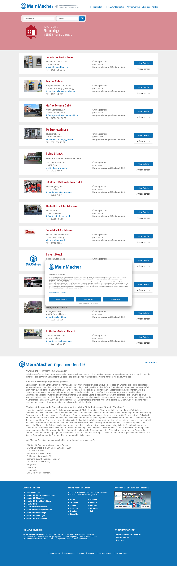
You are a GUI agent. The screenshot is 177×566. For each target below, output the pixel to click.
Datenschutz (69, 553)
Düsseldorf (74, 514)
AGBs (81, 553)
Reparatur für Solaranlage (35, 513)
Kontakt (155, 7)
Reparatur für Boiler (32, 504)
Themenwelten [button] (95, 7)
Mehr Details (143, 63)
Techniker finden (82, 18)
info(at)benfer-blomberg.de (58, 216)
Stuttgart (93, 505)
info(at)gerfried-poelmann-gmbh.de (62, 115)
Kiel (91, 511)
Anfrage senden (143, 69)
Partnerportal (121, 553)
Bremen (73, 505)
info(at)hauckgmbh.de (56, 317)
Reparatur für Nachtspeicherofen (38, 510)
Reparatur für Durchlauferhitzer (37, 501)
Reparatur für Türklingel (34, 515)
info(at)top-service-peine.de (59, 192)
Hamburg (93, 502)
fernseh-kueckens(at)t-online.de (61, 91)
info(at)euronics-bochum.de (59, 341)
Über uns (146, 7)
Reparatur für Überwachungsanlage (39, 495)
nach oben (150, 362)
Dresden (73, 511)
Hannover (74, 502)
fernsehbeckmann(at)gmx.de (59, 139)
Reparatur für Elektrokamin (35, 507)
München (93, 499)
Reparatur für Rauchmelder (35, 518)
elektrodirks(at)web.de (56, 168)
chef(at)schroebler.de (56, 240)
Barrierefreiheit (105, 553)
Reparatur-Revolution (115, 7)
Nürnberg (93, 508)
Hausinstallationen (32, 492)
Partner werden (133, 7)
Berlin (72, 499)
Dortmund (74, 508)
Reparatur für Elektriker (34, 498)
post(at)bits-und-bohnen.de (58, 67)
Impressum (55, 553)
